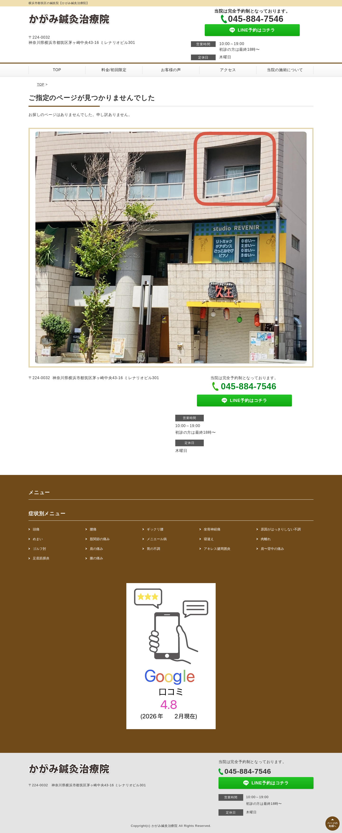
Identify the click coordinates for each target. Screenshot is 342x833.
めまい (39, 539)
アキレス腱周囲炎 (217, 549)
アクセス (228, 70)
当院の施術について (285, 70)
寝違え (209, 539)
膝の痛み (96, 558)
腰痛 (95, 529)
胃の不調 (153, 549)
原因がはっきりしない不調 (281, 529)
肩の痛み (96, 549)
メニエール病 (157, 539)
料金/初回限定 (114, 70)
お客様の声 (171, 70)
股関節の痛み (100, 539)
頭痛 (38, 529)
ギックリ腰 (155, 529)
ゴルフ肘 (39, 549)
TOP (57, 70)
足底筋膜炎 (41, 558)
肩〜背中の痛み (272, 549)
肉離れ (266, 539)
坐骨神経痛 (212, 529)
